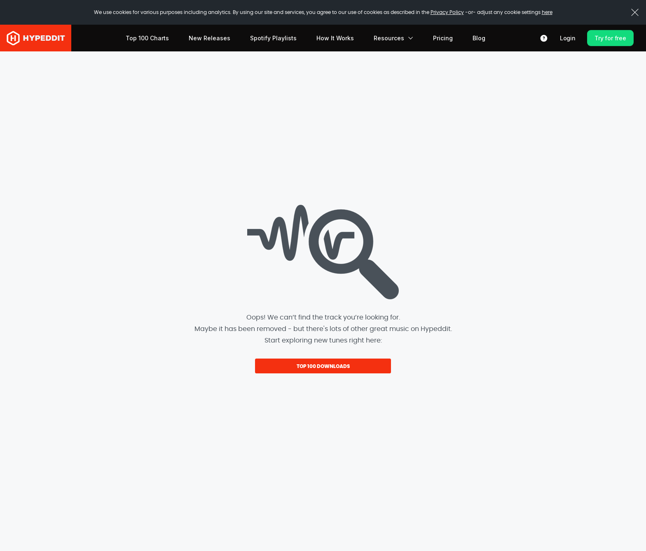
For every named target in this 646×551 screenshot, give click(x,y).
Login (568, 38)
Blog (479, 38)
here (547, 12)
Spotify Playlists (273, 38)
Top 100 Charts (147, 38)
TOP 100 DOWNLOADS (323, 366)
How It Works (335, 38)
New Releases (209, 38)
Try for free (610, 38)
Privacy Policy (447, 12)
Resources (393, 38)
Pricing (443, 38)
